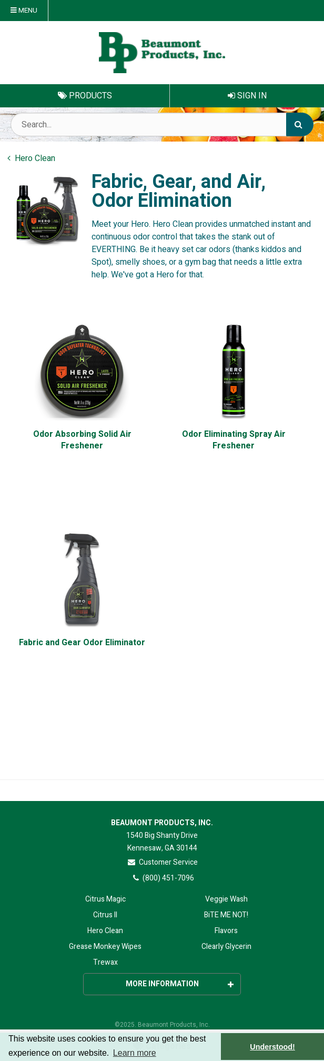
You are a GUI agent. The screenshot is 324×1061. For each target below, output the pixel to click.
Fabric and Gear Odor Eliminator (82, 643)
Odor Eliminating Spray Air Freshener (234, 440)
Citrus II (105, 914)
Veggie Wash (226, 899)
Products (85, 95)
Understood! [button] (272, 1047)
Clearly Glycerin (226, 946)
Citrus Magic (105, 899)
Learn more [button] (134, 1052)
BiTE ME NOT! (226, 914)
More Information (180, 983)
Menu (24, 10)
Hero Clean (105, 930)
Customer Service (162, 862)
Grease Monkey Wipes (105, 946)
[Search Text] (162, 124)
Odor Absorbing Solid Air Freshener (82, 440)
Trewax (105, 962)
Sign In (247, 95)
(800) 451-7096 (162, 878)
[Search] (299, 124)
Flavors (226, 930)
